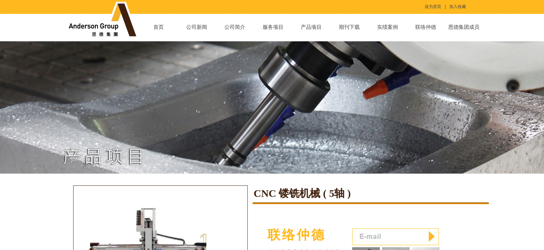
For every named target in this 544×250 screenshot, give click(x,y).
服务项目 (273, 27)
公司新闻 (196, 27)
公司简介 (234, 27)
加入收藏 (457, 6)
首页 (158, 27)
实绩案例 (387, 27)
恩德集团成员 (463, 27)
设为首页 (433, 6)
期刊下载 (349, 27)
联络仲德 (425, 27)
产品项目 (311, 27)
